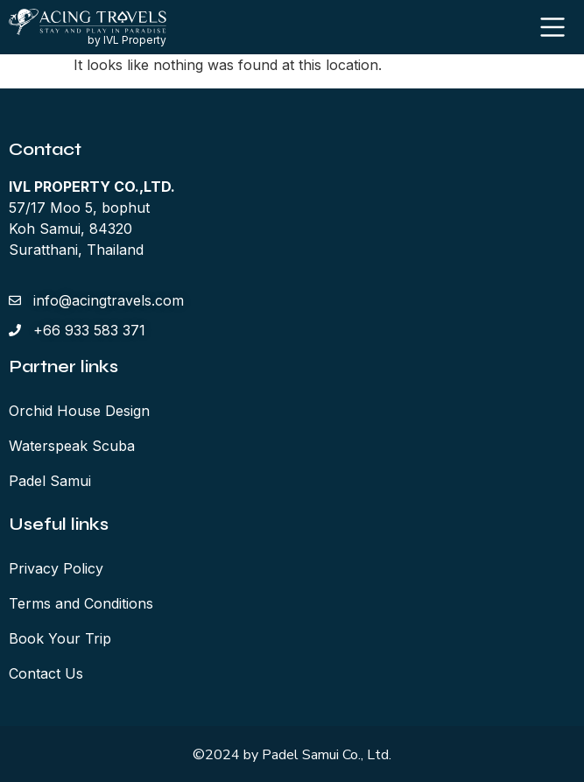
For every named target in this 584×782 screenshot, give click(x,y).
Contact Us (46, 673)
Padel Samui (50, 481)
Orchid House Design (79, 410)
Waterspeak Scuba (72, 445)
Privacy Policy (56, 568)
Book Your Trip (60, 638)
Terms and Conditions (81, 603)
